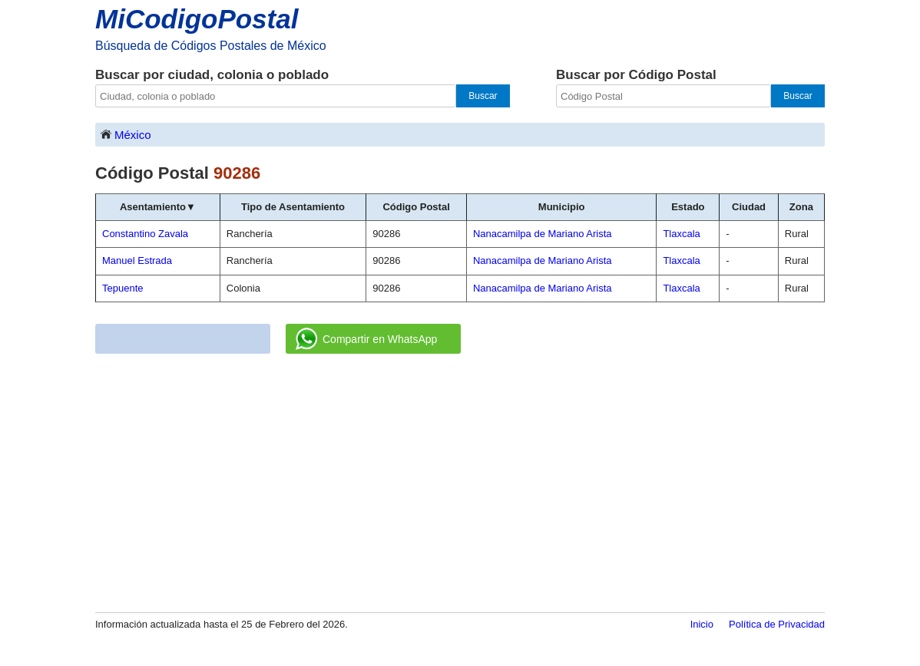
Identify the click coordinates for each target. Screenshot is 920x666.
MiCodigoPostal (196, 19)
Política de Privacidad (777, 624)
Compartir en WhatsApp (366, 339)
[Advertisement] (460, 484)
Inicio (701, 624)
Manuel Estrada (137, 260)
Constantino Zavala (145, 233)
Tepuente (123, 288)
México (125, 134)
